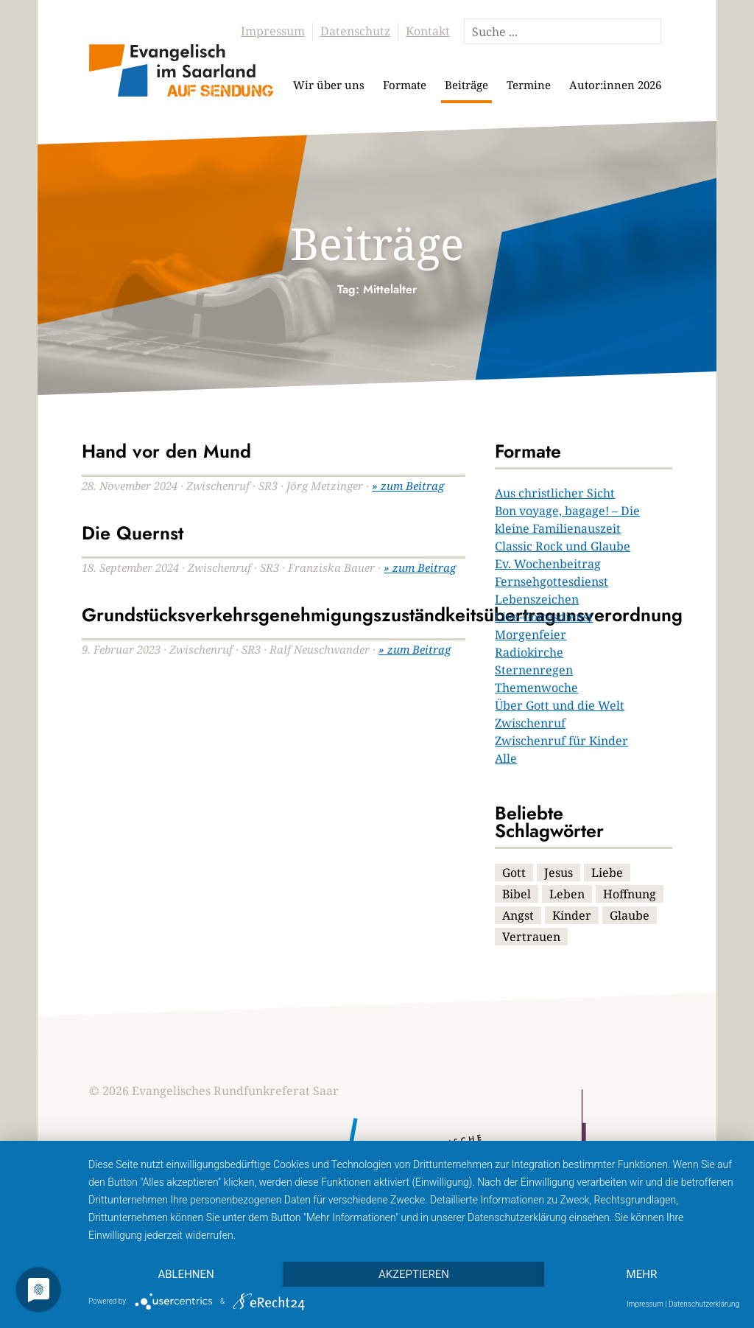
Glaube (629, 915)
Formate (404, 84)
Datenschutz (355, 31)
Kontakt (428, 31)
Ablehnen (186, 1274)
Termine (529, 84)
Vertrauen (531, 937)
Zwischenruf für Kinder (561, 741)
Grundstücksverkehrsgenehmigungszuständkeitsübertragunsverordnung (382, 614)
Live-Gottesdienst (544, 617)
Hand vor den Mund (166, 451)
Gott (514, 872)
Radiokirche (529, 652)
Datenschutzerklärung (704, 1304)
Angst (518, 915)
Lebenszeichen (537, 599)
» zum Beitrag (408, 485)
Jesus (558, 872)
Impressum (273, 31)
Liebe (607, 872)
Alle (506, 758)
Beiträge (466, 84)
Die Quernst (132, 533)
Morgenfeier (530, 634)
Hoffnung (629, 894)
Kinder (571, 915)
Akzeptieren (413, 1274)
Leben (567, 894)
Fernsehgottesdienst (551, 581)
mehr (642, 1274)
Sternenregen (534, 670)
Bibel (516, 894)
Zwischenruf (530, 723)
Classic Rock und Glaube (562, 546)
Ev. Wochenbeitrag (548, 564)
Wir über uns (328, 84)
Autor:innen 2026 (615, 84)
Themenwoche (536, 687)
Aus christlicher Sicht (555, 493)
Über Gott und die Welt (559, 705)
